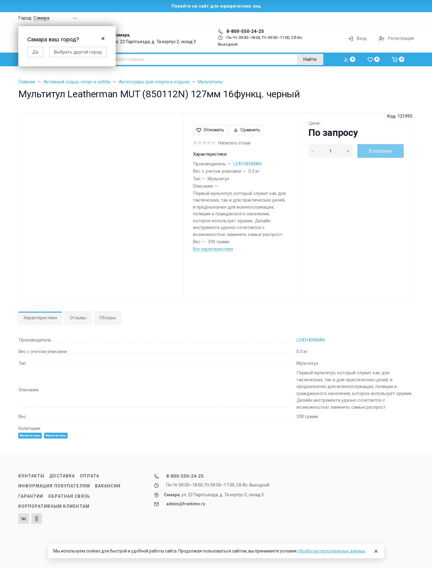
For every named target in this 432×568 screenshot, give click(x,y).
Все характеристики (213, 249)
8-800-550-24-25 (241, 31)
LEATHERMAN (247, 164)
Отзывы (78, 317)
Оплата (89, 475)
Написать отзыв (234, 142)
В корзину (380, 151)
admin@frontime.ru (185, 503)
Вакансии (108, 485)
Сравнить (246, 130)
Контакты (31, 475)
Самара (41, 18)
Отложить (210, 130)
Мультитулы (29, 436)
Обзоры (107, 317)
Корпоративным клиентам (54, 506)
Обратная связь (69, 496)
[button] (327, 18)
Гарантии (31, 496)
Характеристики (40, 317)
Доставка (62, 475)
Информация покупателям (54, 485)
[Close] (376, 551)
